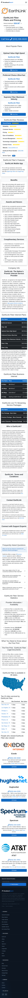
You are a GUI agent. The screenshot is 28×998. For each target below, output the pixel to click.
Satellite (13, 763)
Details (14, 766)
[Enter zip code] (14, 881)
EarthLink (4, 936)
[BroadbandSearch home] (7, 2)
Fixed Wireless (5, 924)
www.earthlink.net (13, 147)
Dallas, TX (4, 729)
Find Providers (14, 884)
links (22, 493)
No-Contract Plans (6, 929)
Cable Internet (5, 919)
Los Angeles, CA (5, 707)
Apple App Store (11, 171)
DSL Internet (4, 922)
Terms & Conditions (9, 906)
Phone (18, 763)
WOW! (3, 955)
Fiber (14, 155)
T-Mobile (4, 951)
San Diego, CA (5, 726)
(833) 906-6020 (14, 39)
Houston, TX (4, 713)
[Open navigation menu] (26, 2)
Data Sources (5, 970)
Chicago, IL (4, 710)
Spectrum (4, 943)
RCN (3, 953)
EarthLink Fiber (14, 57)
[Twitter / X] (6, 994)
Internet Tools (5, 965)
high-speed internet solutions (15, 303)
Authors (3, 985)
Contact (3, 987)
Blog (3, 963)
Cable (13, 830)
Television (17, 830)
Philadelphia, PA (5, 716)
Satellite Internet (5, 926)
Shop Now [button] (14, 70)
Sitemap (3, 975)
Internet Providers (5, 914)
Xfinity (3, 939)
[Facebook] (3, 994)
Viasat (3, 946)
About (3, 982)
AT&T (3, 941)
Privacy (3, 906)
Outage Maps (5, 972)
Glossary (4, 968)
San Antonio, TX (5, 723)
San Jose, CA (5, 732)
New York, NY (5, 704)
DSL (13, 867)
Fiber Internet (5, 917)
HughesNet (4, 948)
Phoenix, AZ (4, 719)
